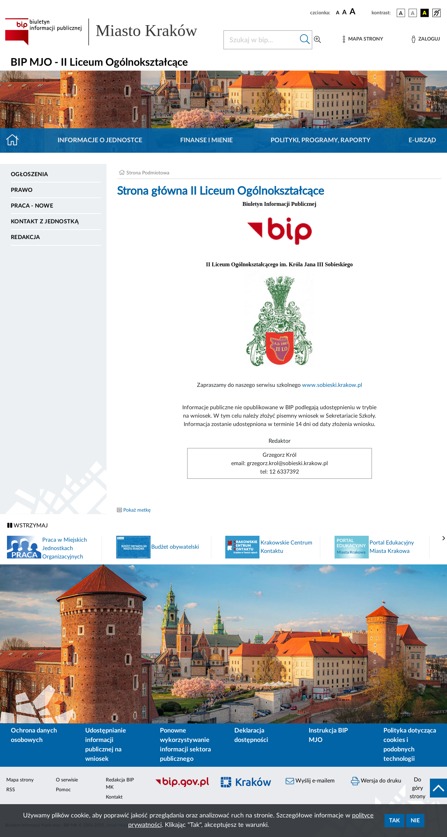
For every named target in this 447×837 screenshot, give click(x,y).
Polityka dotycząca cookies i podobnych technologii (409, 745)
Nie (415, 820)
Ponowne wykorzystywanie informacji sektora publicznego (185, 745)
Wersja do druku (376, 781)
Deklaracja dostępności (251, 735)
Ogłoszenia (29, 174)
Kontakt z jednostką (45, 221)
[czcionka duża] (359, 12)
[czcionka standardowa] (337, 12)
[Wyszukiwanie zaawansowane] (317, 39)
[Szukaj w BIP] (261, 39)
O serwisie (67, 780)
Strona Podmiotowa (147, 173)
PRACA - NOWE (32, 206)
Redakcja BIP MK (120, 784)
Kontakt (114, 797)
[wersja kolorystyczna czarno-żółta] (424, 13)
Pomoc (63, 789)
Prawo (22, 190)
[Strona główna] (15, 140)
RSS (10, 789)
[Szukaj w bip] (305, 39)
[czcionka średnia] (344, 12)
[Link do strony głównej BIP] (110, 31)
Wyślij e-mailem (310, 781)
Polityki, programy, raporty (321, 140)
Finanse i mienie (206, 140)
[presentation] (443, 538)
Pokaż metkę (137, 510)
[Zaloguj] (426, 39)
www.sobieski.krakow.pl (332, 385)
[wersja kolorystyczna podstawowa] (401, 13)
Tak (394, 820)
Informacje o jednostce (100, 140)
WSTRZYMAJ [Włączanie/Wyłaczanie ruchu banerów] (27, 525)
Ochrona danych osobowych (34, 735)
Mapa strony (20, 780)
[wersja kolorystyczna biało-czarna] (413, 13)
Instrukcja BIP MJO (328, 735)
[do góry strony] (426, 788)
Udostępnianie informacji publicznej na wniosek (105, 745)
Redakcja (25, 237)
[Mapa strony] (363, 39)
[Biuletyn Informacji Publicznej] (181, 785)
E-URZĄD (422, 140)
